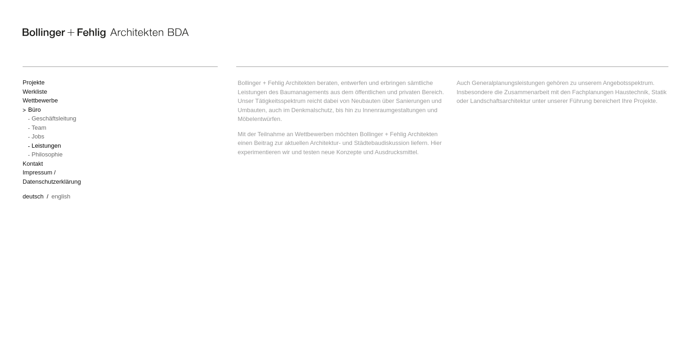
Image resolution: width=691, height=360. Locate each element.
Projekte (34, 82)
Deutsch (33, 196)
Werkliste (35, 91)
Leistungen (46, 145)
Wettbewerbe (40, 100)
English (60, 196)
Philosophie (47, 154)
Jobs (38, 136)
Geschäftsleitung (54, 118)
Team (39, 127)
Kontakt (33, 163)
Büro (34, 109)
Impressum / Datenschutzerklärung (52, 177)
